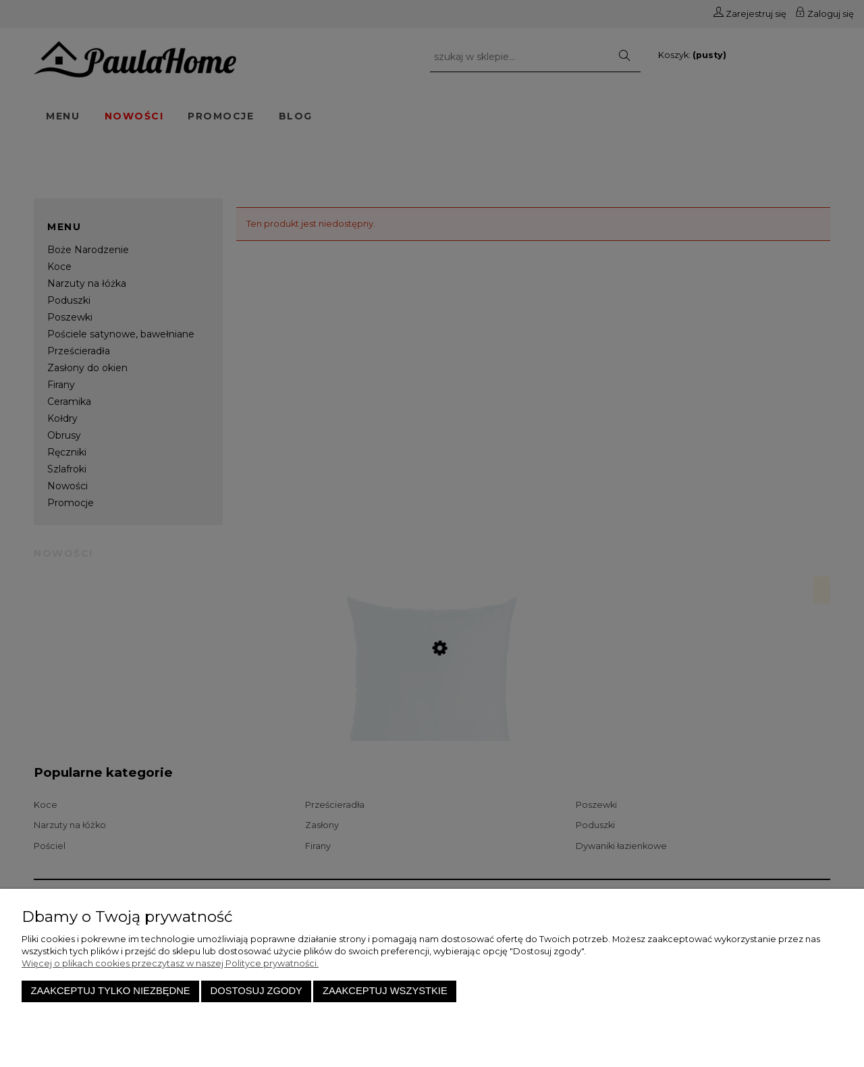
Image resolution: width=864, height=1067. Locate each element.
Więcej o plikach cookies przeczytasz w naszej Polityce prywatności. (170, 963)
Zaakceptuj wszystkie (385, 990)
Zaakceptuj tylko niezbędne (110, 990)
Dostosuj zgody (256, 990)
